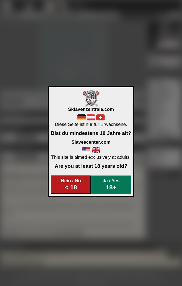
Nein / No (71, 184)
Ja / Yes (111, 184)
